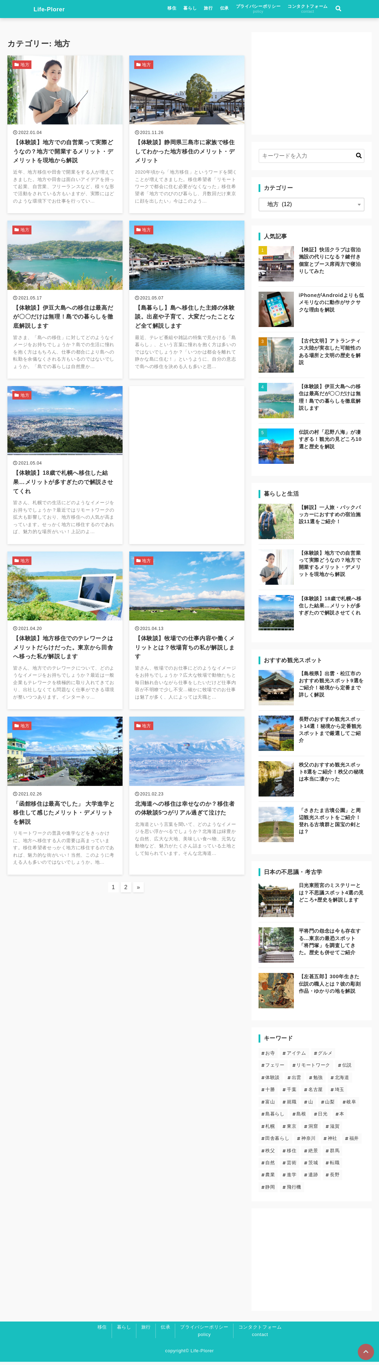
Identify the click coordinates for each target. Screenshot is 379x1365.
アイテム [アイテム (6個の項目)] (296, 1056)
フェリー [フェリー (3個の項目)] (275, 1068)
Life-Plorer (25, 10)
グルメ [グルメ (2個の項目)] (325, 1056)
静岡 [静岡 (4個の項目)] (270, 1190)
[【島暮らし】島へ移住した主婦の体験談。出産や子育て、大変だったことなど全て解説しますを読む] (186, 306)
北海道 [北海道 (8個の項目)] (342, 1080)
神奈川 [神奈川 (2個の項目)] (308, 1141)
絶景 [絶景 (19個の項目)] (313, 1153)
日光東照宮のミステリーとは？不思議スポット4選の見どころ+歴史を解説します (331, 895)
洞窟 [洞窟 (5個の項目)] (313, 1129)
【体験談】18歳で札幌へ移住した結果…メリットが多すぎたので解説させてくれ (330, 609)
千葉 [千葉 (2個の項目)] (291, 1092)
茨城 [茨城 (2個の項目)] (313, 1165)
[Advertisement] (186, 457)
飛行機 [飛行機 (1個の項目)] (294, 1190)
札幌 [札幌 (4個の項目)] (270, 1129)
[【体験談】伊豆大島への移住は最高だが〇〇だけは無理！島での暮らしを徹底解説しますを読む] (65, 306)
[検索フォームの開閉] (364, 11)
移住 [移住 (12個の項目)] (291, 1153)
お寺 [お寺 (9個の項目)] (270, 1056)
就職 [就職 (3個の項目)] (291, 1105)
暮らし (216, 9)
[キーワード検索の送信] (359, 159)
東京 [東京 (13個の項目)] (291, 1129)
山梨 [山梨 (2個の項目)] (329, 1105)
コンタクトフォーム (334, 10)
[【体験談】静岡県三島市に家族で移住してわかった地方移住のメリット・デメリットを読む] (186, 138)
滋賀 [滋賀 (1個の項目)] (334, 1129)
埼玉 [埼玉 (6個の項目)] (339, 1092)
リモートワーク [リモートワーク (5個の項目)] (313, 1068)
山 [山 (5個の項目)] (310, 1105)
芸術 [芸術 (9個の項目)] (291, 1165)
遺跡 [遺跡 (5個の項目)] (313, 1177)
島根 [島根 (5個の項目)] (301, 1117)
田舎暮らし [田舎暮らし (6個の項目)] (277, 1141)
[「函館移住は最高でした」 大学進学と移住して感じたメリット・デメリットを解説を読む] (65, 812)
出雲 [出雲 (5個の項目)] (296, 1080)
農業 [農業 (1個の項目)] (270, 1177)
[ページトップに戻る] (365, 1351)
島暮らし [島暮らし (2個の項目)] (275, 1117)
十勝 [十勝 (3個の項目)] (270, 1092)
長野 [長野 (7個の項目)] (334, 1177)
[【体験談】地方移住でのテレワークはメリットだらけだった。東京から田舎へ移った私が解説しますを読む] (65, 643)
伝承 (250, 9)
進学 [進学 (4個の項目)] (291, 1177)
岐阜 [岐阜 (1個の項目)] (351, 1105)
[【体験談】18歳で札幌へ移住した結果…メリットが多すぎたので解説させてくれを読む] (65, 475)
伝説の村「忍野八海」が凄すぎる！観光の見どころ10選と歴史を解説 (330, 442)
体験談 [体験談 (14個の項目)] (272, 1080)
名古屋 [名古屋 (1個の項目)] (315, 1092)
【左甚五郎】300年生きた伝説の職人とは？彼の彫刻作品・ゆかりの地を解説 (330, 987)
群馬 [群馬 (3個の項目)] (334, 1153)
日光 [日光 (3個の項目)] (322, 1117)
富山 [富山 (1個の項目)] (270, 1105)
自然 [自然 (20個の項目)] (270, 1165)
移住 (198, 9)
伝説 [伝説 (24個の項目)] (347, 1068)
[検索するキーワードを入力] (312, 159)
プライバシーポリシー (284, 10)
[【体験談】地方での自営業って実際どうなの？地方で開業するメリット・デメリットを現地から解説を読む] (65, 138)
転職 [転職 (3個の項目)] (334, 1165)
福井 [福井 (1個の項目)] (354, 1141)
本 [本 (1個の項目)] (341, 1117)
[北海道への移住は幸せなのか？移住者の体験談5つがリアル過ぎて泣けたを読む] (186, 812)
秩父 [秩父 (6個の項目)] (270, 1153)
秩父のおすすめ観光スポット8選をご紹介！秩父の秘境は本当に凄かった (331, 775)
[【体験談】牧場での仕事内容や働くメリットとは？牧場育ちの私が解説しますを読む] (186, 643)
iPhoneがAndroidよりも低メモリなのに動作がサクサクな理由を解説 (331, 305)
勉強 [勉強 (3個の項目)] (318, 1080)
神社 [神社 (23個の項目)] (332, 1141)
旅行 (234, 9)
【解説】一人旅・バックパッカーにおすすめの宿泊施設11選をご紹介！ (330, 517)
